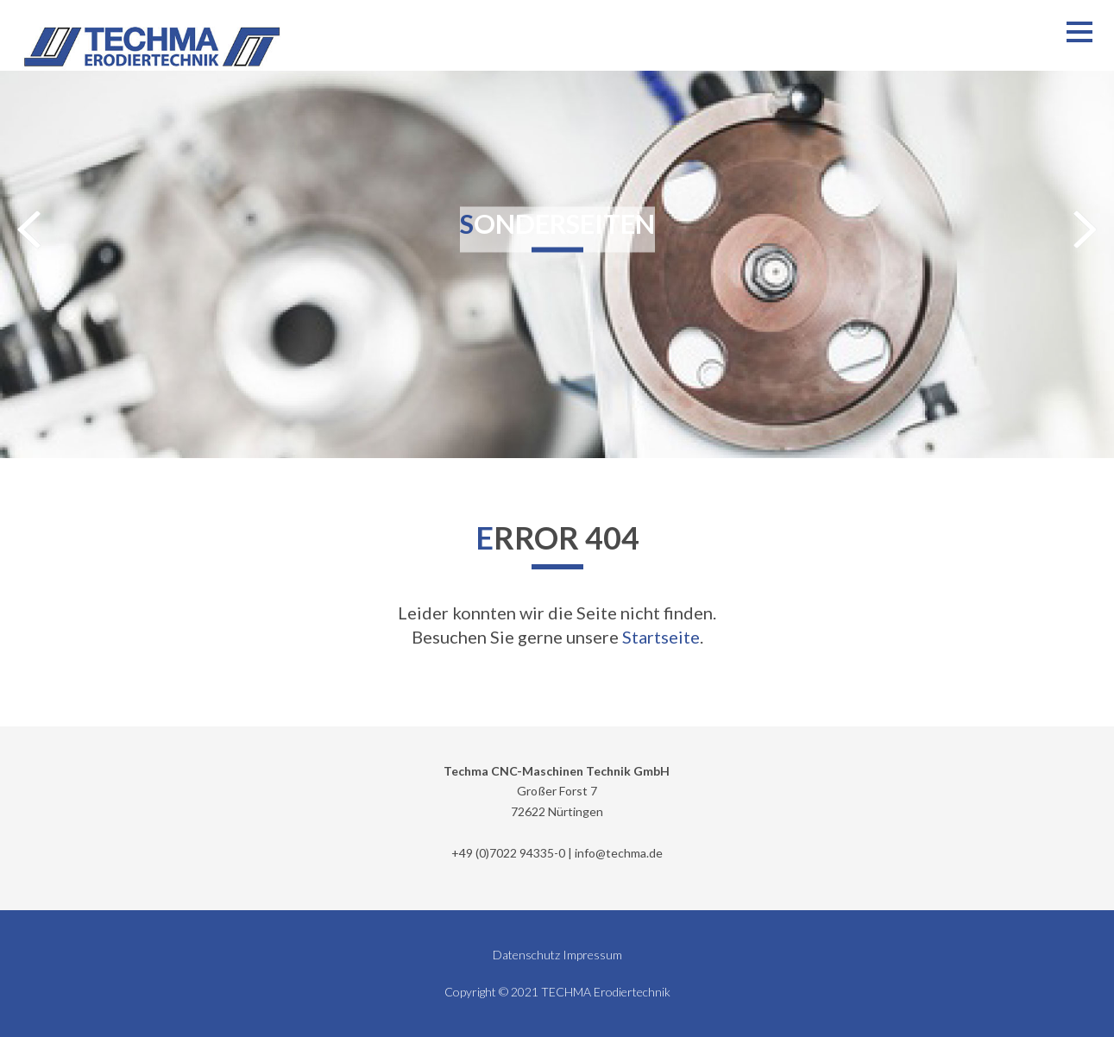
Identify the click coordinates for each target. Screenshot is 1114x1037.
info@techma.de (619, 852)
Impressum (592, 954)
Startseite (661, 636)
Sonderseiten (557, 222)
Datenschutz (526, 954)
